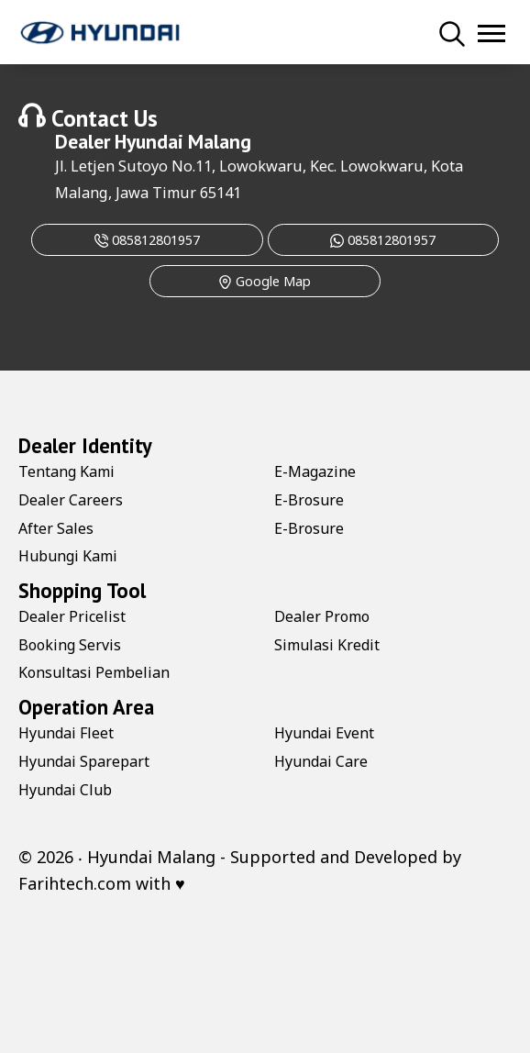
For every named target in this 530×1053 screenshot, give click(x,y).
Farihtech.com (74, 883)
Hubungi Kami (67, 556)
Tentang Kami (66, 471)
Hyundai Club (65, 790)
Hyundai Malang (183, 141)
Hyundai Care (321, 761)
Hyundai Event (324, 733)
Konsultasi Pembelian (94, 672)
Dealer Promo (322, 616)
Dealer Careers (70, 500)
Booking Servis (69, 645)
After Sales (56, 528)
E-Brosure (309, 500)
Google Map (264, 281)
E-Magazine (315, 471)
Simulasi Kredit (327, 645)
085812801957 (147, 240)
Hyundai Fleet (66, 733)
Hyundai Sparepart (83, 761)
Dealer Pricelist (72, 616)
